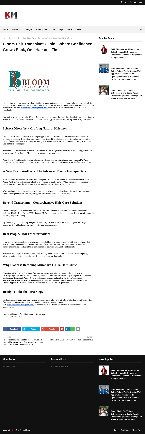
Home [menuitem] (5, 29)
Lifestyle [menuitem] (28, 29)
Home (5, 38)
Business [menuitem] (16, 29)
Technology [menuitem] (58, 29)
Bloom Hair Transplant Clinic (34, 108)
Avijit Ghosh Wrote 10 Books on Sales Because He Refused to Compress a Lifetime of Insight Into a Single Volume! (126, 53)
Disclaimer (125, 430)
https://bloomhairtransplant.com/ (20, 305)
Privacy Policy (137, 430)
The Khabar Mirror (23, 430)
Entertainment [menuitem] (42, 29)
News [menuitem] (79, 29)
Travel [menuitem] (69, 29)
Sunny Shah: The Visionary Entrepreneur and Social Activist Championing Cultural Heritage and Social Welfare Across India (126, 94)
